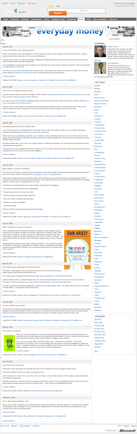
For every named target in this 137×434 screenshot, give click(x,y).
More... (96, 351)
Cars (96, 113)
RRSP (96, 259)
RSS (119, 426)
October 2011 (99, 338)
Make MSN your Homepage (124, 3)
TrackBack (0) (72, 80)
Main (2, 40)
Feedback (126, 426)
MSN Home (32, 3)
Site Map (113, 19)
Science (97, 268)
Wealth (96, 304)
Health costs (98, 198)
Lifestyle (97, 225)
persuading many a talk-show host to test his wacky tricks (29, 132)
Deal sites (97, 143)
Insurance (72, 19)
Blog (81, 19)
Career (41, 320)
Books (20, 80)
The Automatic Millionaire (36, 56)
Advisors (97, 85)
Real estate (98, 252)
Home (5, 19)
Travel (96, 295)
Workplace (48, 320)
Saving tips (42, 80)
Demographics (99, 152)
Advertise (14, 426)
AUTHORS (100, 43)
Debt (96, 149)
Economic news (29, 116)
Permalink (51, 80)
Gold (96, 192)
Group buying (99, 195)
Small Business (100, 19)
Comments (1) (65, 295)
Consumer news (29, 158)
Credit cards (98, 134)
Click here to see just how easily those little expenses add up (24, 70)
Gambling (97, 186)
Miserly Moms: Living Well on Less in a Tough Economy (42, 174)
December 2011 (100, 331)
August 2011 (98, 344)
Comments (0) (66, 320)
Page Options (126, 6)
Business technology (31, 320)
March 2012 (98, 322)
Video (88, 19)
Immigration (98, 210)
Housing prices (99, 207)
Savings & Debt (58, 19)
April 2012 (97, 319)
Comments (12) (54, 216)
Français (118, 6)
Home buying (99, 201)
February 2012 (99, 325)
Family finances (99, 170)
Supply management (101, 286)
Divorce (97, 155)
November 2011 (100, 334)
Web (58, 6)
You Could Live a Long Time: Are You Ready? (30, 376)
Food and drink (99, 176)
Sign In (133, 6)
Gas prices (98, 189)
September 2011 (100, 341)
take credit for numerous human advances (23, 97)
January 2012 (99, 329)
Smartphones (99, 277)
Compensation (99, 125)
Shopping (97, 271)
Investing (15, 19)
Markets (97, 234)
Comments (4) (61, 80)
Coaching (97, 122)
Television (97, 292)
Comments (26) (46, 391)
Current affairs (99, 140)
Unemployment (99, 298)
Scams (96, 264)
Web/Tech (97, 307)
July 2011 (97, 347)
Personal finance (44, 295)
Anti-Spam (36, 426)
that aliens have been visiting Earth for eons (69, 94)
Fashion (97, 173)
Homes (96, 204)
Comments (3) (58, 158)
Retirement (36, 19)
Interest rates (98, 219)
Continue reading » (9, 76)
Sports (26, 355)
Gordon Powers (112, 46)
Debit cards (98, 146)
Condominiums (99, 128)
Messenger (21, 3)
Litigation (97, 228)
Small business (99, 274)
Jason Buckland (112, 63)
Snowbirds (98, 280)
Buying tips (27, 216)
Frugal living (98, 179)
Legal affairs (98, 222)
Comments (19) (49, 116)
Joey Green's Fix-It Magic (28, 143)
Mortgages (98, 240)
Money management (31, 80)
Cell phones (98, 116)
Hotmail (12, 3)
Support (133, 426)
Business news (99, 98)
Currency (97, 137)
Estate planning (99, 164)
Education (97, 161)
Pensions (97, 243)
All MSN (5, 3)
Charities (97, 119)
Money (22, 12)
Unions (96, 301)
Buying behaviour (100, 103)
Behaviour (97, 91)
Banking (25, 19)
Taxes (46, 19)
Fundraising (98, 183)
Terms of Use (5, 426)
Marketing (97, 231)
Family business (100, 167)
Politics (96, 249)
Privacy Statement (25, 426)
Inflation (97, 213)
